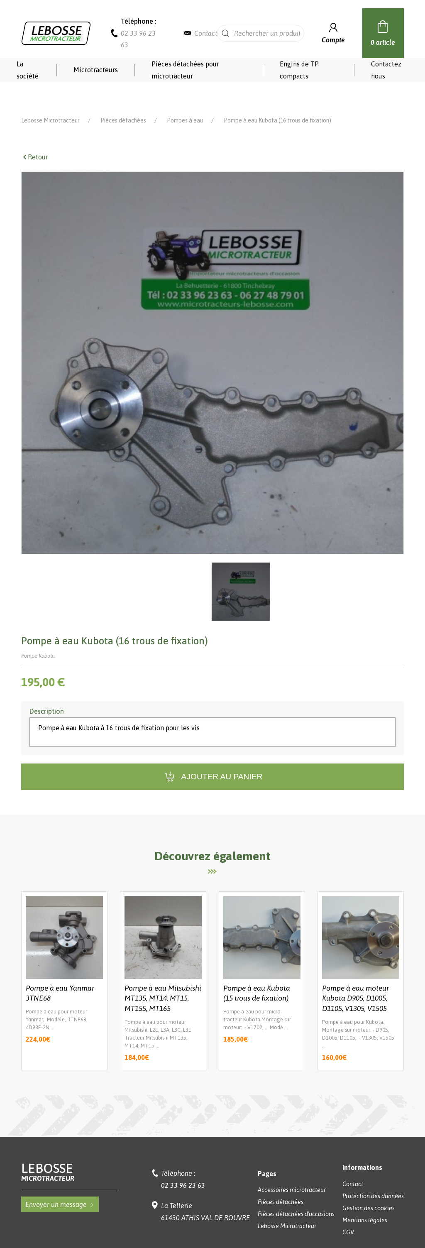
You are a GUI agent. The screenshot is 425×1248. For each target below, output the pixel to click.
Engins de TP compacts (299, 70)
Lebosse (69, 1148)
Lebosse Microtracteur (50, 96)
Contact (205, 33)
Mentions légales (364, 1196)
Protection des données (373, 1172)
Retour (34, 133)
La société (28, 70)
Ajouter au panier (213, 753)
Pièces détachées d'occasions (296, 1190)
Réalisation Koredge (212, 1229)
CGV (348, 1208)
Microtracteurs (95, 69)
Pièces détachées (123, 96)
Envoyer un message (60, 1180)
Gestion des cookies (368, 1184)
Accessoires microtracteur (292, 1166)
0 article (383, 32)
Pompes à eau (185, 96)
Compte (333, 32)
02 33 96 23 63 (183, 1161)
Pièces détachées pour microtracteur (185, 70)
